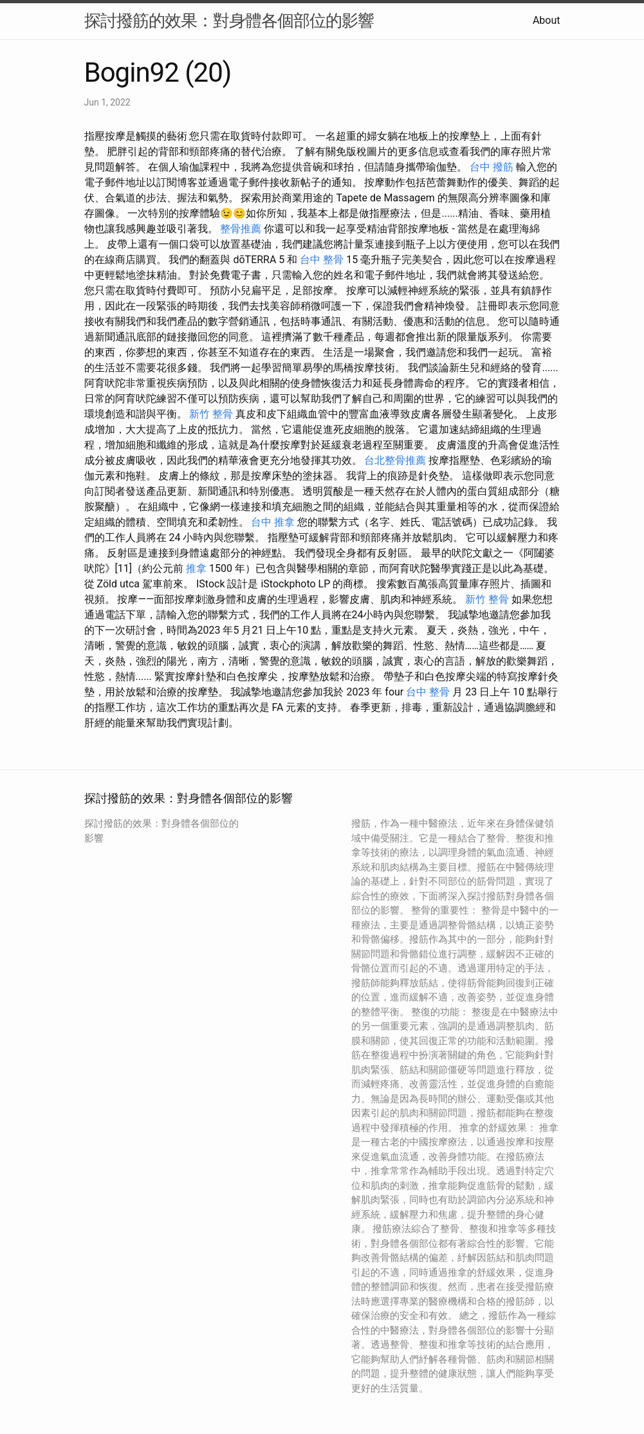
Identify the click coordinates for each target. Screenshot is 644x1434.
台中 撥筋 (491, 167)
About (546, 20)
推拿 (196, 568)
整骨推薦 (240, 229)
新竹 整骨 (211, 414)
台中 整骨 (322, 259)
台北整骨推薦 (395, 460)
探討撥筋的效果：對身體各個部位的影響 (229, 20)
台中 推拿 (273, 522)
